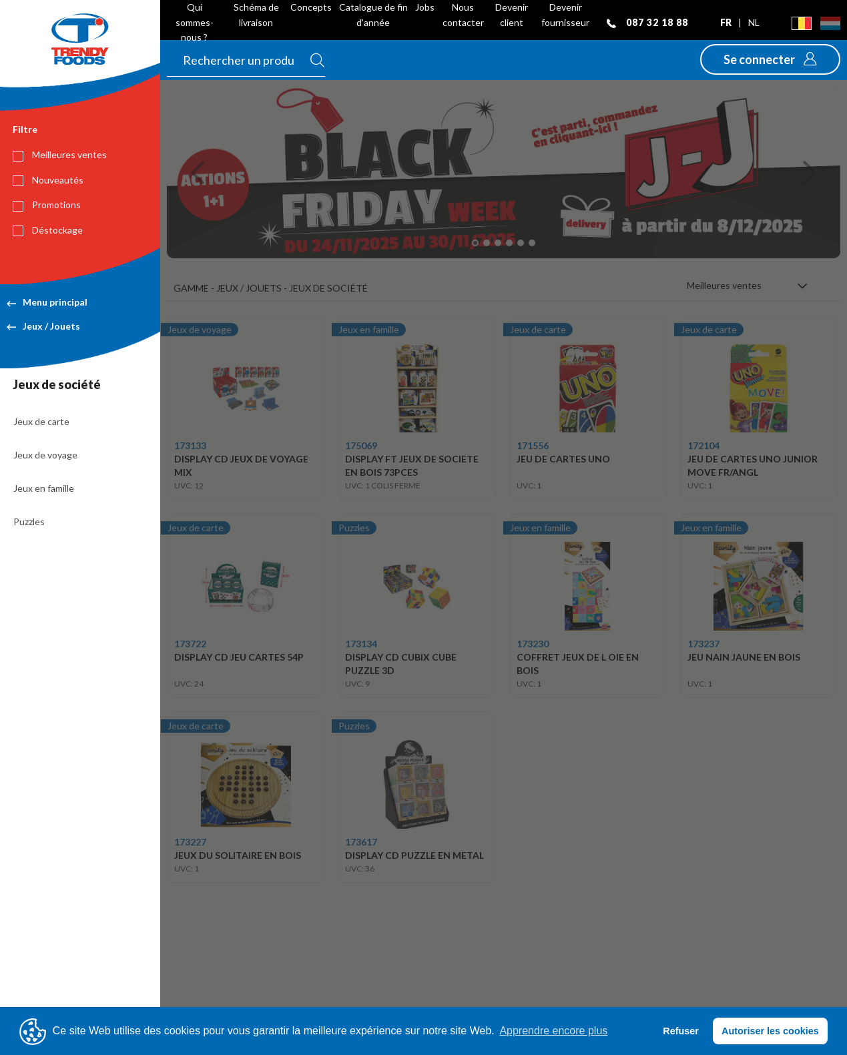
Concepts (311, 7)
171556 (533, 445)
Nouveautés (48, 180)
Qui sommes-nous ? (195, 22)
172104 (703, 445)
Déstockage (48, 230)
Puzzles (29, 521)
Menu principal (47, 302)
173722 (190, 643)
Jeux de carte (41, 421)
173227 (190, 841)
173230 (533, 643)
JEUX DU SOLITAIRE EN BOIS (237, 855)
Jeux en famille (43, 488)
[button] (770, 59)
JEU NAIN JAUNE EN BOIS (743, 657)
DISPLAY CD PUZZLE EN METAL (414, 855)
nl (754, 22)
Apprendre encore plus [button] (553, 1030)
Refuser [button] (681, 1031)
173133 (190, 445)
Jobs (425, 7)
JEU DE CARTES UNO (563, 458)
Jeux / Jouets (43, 326)
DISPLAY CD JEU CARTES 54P (239, 657)
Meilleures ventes (60, 155)
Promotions (47, 205)
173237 (703, 643)
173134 (361, 643)
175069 (361, 445)
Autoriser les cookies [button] (770, 1031)
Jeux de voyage (45, 454)
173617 (361, 841)
